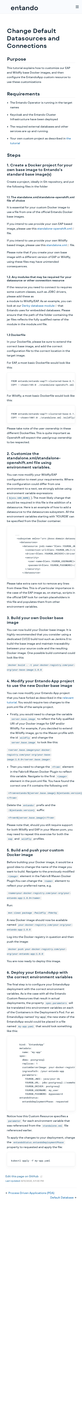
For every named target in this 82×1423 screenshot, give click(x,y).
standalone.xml (58, 245)
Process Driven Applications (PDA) (31, 1192)
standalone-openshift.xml (55, 228)
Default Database (62, 1197)
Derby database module (40, 305)
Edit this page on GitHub (22, 1176)
